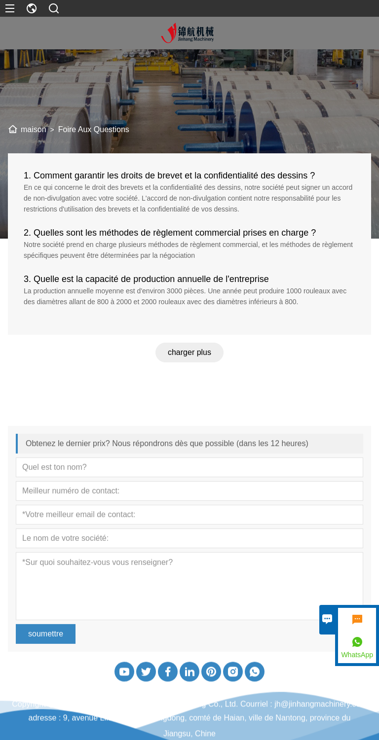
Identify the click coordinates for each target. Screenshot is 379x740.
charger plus (189, 355)
